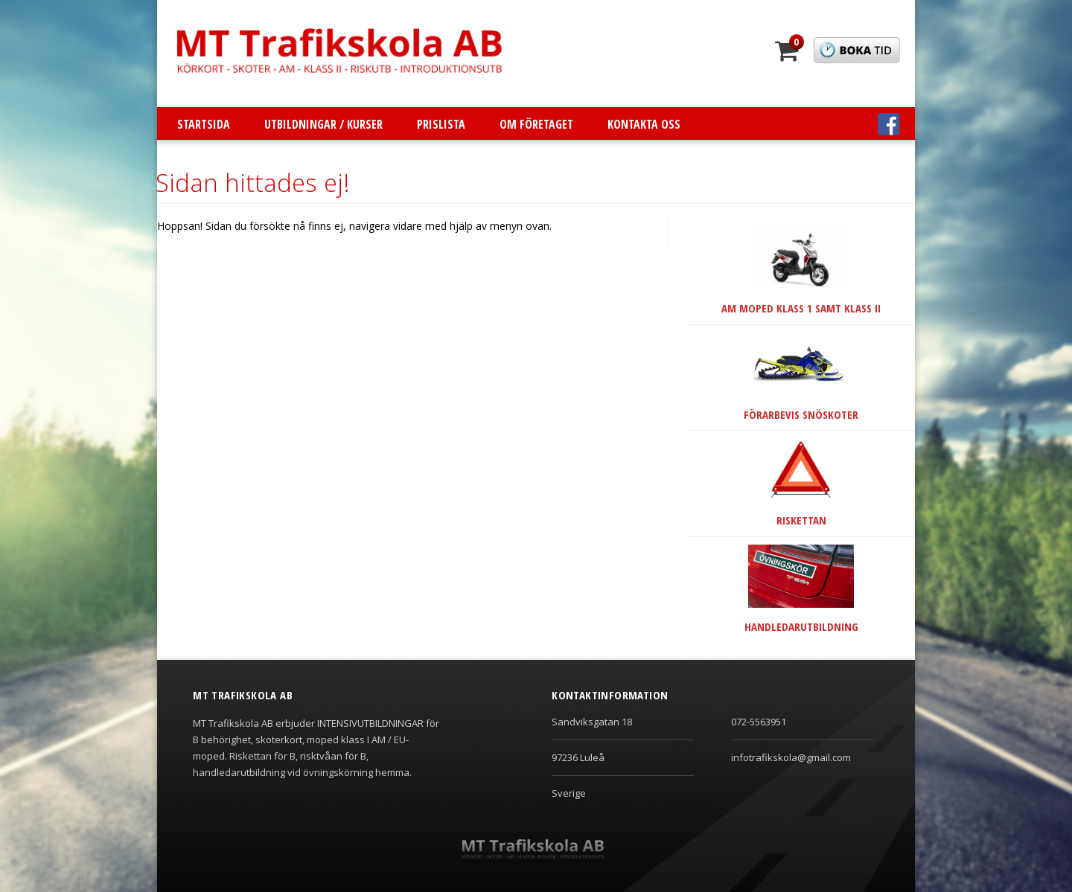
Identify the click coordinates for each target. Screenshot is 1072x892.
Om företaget (536, 124)
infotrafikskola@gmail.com (791, 757)
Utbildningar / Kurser (323, 124)
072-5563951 (758, 721)
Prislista (441, 124)
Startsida (203, 124)
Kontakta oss (643, 124)
